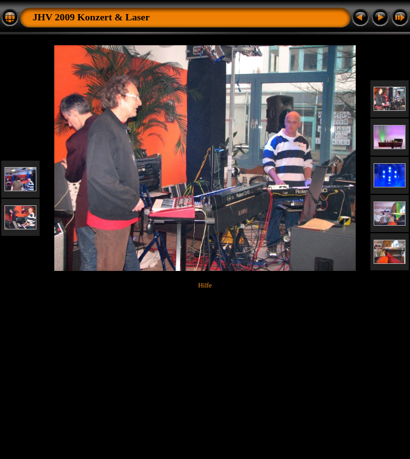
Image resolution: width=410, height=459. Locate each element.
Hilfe (204, 285)
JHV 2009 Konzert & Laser (91, 16)
